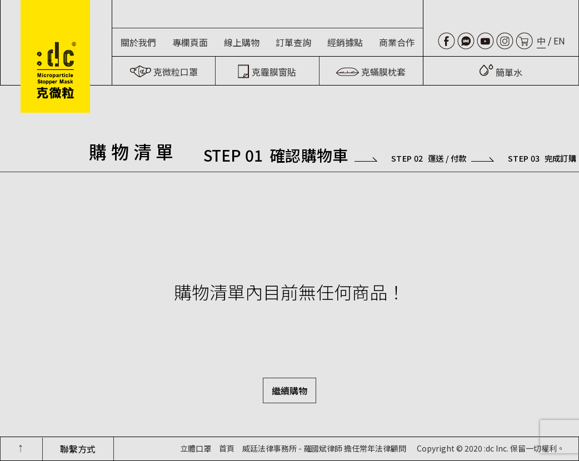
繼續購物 (289, 390)
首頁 (226, 448)
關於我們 (138, 42)
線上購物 (241, 42)
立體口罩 (195, 448)
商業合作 (397, 42)
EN (559, 40)
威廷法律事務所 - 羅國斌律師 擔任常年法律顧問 (324, 448)
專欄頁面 (190, 42)
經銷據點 (345, 42)
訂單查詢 (293, 42)
